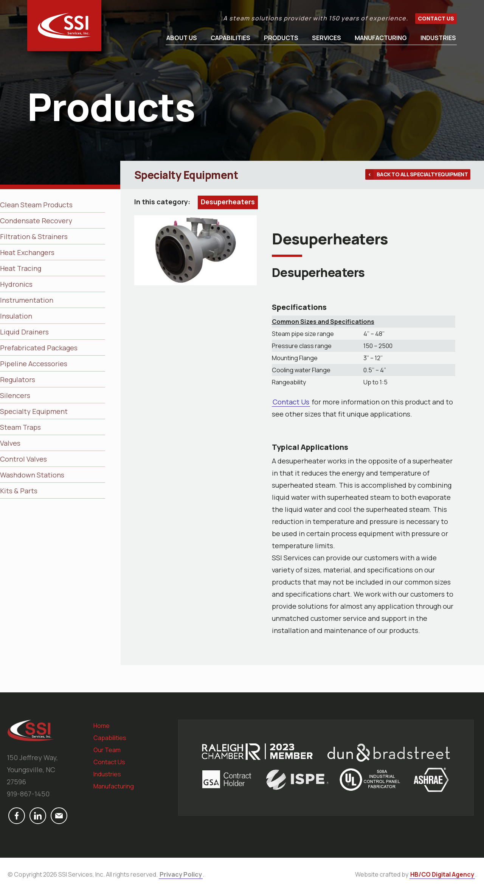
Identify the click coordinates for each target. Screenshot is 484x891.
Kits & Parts (18, 490)
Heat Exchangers (27, 252)
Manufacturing (381, 38)
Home (101, 726)
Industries (438, 38)
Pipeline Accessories (33, 363)
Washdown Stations (32, 474)
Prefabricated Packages (39, 347)
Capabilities (230, 38)
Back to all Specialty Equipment (422, 174)
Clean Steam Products (36, 204)
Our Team (107, 750)
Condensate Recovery (36, 220)
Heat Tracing (20, 268)
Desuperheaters (228, 201)
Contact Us (436, 18)
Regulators (17, 379)
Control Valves (23, 458)
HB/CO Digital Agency (442, 874)
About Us (181, 38)
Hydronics (16, 284)
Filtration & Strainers (34, 236)
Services (326, 38)
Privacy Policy (181, 874)
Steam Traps (20, 427)
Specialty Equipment (34, 411)
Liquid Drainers (24, 331)
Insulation (16, 315)
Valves (10, 443)
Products (281, 38)
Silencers (15, 395)
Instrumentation (26, 300)
